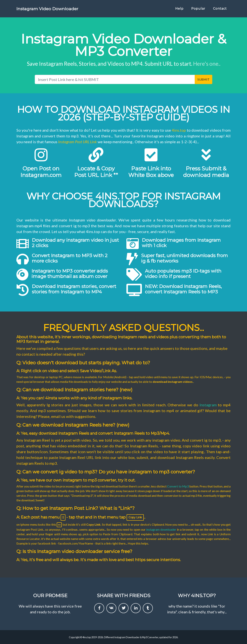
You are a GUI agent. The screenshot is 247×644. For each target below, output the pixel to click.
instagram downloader (161, 529)
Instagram (208, 404)
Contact (220, 10)
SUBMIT (203, 79)
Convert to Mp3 (178, 486)
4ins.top (179, 130)
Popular (198, 10)
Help (179, 10)
